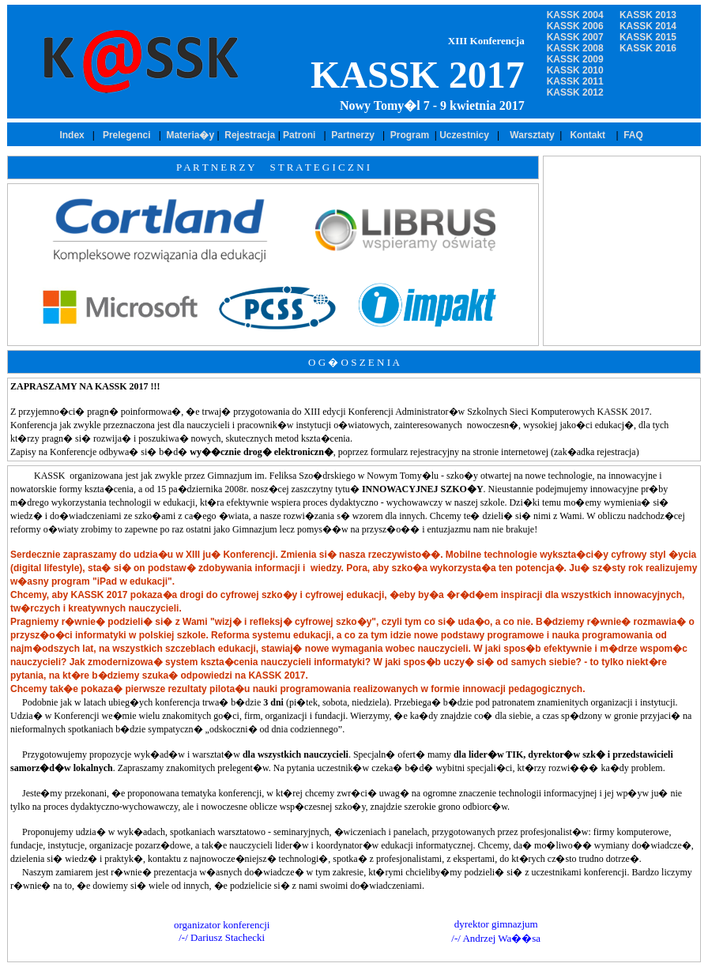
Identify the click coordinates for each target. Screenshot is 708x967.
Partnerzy (353, 135)
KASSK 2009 (575, 59)
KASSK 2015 (648, 37)
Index (71, 135)
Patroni (299, 135)
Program (412, 135)
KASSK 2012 (575, 92)
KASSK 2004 (575, 15)
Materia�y (190, 135)
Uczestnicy (465, 135)
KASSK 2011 (575, 81)
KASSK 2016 (648, 48)
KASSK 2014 (648, 26)
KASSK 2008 (575, 48)
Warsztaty (530, 135)
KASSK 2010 (575, 70)
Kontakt (590, 135)
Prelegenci (126, 135)
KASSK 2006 (575, 26)
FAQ (633, 135)
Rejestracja (250, 135)
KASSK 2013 (648, 15)
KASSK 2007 (575, 37)
